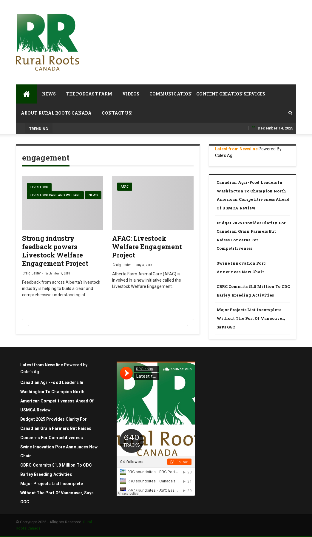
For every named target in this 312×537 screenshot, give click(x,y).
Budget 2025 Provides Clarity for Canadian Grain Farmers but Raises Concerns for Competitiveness (251, 235)
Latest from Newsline (236, 148)
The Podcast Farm (89, 94)
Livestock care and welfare (55, 195)
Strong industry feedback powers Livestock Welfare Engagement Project (55, 251)
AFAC (125, 187)
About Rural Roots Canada (56, 113)
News (49, 94)
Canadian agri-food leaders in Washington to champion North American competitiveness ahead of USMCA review (253, 195)
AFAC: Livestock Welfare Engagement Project (147, 246)
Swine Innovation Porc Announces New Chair (241, 267)
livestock (39, 187)
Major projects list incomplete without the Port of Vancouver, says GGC (251, 318)
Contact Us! (117, 113)
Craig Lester (32, 273)
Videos (130, 94)
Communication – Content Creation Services (207, 94)
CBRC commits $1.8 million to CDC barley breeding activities (253, 291)
